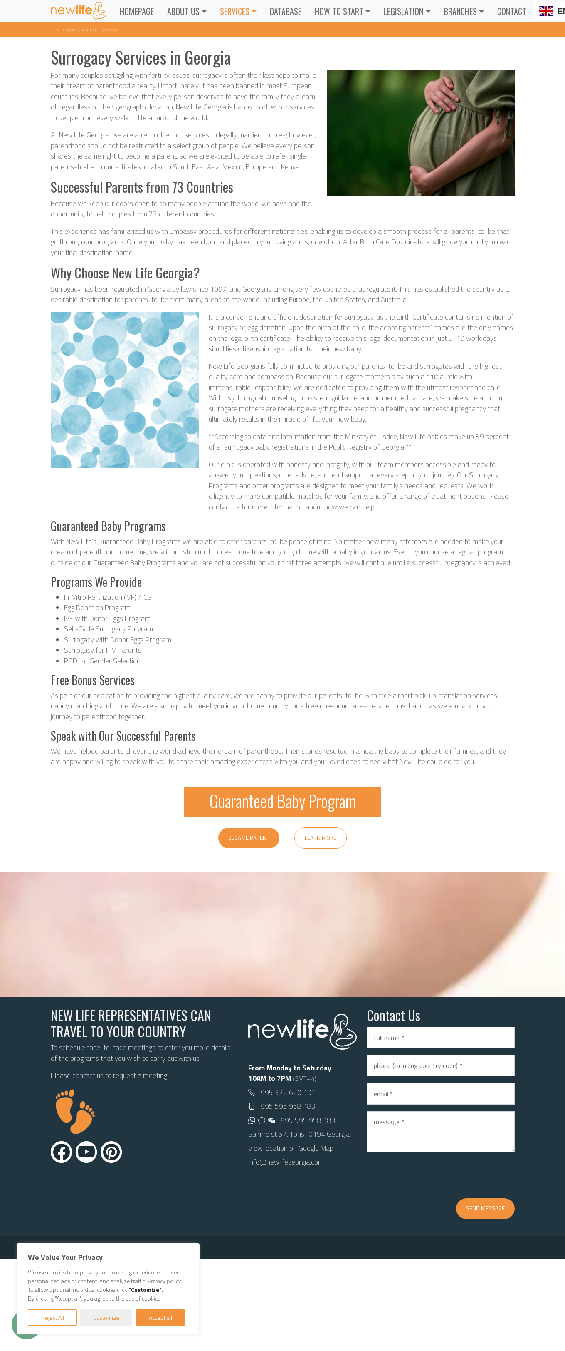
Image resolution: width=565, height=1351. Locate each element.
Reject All (52, 1317)
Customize (106, 1317)
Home (60, 29)
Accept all (160, 1317)
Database (285, 11)
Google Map (316, 1148)
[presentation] (430, 1175)
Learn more (320, 838)
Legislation (403, 11)
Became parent (248, 838)
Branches (460, 11)
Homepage (137, 11)
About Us (183, 11)
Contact (511, 11)
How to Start (339, 11)
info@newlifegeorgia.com (286, 1162)
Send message (485, 1208)
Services (234, 11)
